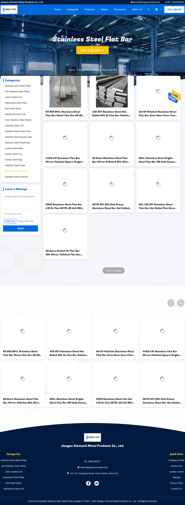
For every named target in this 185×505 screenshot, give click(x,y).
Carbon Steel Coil (13, 154)
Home (57, 9)
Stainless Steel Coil (14, 125)
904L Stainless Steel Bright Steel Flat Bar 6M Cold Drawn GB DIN (157, 160)
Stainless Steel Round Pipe (18, 131)
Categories (73, 9)
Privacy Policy (176, 483)
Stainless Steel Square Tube (18, 137)
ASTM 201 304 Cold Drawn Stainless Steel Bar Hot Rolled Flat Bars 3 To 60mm (110, 206)
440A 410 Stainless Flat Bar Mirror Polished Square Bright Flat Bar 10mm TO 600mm (64, 160)
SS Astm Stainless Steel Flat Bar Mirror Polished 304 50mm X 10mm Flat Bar (111, 160)
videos (104, 9)
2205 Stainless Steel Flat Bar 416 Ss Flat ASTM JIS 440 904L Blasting (64, 206)
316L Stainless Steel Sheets (18, 120)
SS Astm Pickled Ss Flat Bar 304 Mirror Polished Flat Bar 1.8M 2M (63, 252)
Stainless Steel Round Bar (17, 142)
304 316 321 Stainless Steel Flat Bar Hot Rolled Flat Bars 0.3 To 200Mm (156, 206)
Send (20, 228)
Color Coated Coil (13, 97)
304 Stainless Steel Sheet (17, 91)
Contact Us (176, 488)
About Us (137, 9)
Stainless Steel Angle (15, 165)
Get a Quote (174, 9)
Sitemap (176, 477)
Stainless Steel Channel (16, 176)
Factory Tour (176, 466)
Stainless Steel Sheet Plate (18, 86)
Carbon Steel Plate (14, 148)
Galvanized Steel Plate (16, 103)
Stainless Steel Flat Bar (16, 171)
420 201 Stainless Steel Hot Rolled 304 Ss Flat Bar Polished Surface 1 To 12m (111, 113)
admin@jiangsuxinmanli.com (146, 2)
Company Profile (177, 460)
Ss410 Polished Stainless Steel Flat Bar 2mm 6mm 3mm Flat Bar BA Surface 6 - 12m (157, 113)
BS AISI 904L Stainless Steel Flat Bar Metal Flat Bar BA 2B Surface (64, 113)
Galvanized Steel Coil (15, 114)
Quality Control (176, 471)
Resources (120, 9)
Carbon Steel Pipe (13, 159)
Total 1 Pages (113, 270)
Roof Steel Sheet (13, 108)
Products (89, 9)
